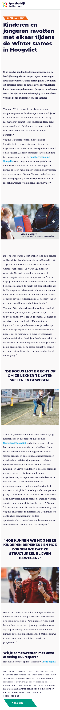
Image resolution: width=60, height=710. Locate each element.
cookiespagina (11, 696)
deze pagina (49, 662)
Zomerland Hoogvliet (14, 443)
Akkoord (20, 703)
